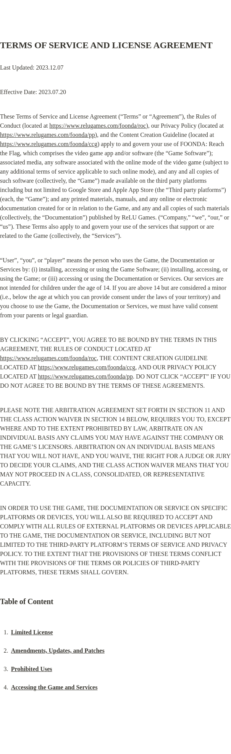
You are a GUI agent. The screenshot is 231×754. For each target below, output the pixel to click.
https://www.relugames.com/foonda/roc (97, 125)
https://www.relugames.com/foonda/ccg (48, 144)
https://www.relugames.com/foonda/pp (47, 135)
